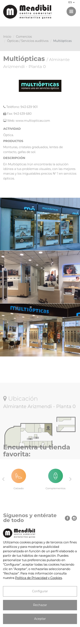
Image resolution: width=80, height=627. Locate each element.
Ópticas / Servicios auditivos (27, 41)
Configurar (40, 591)
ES (71, 2)
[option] (21, 479)
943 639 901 (29, 107)
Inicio (7, 37)
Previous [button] (3, 479)
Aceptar (40, 619)
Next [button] (70, 479)
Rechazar (40, 605)
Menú (72, 9)
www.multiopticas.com (33, 121)
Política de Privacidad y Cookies (38, 578)
